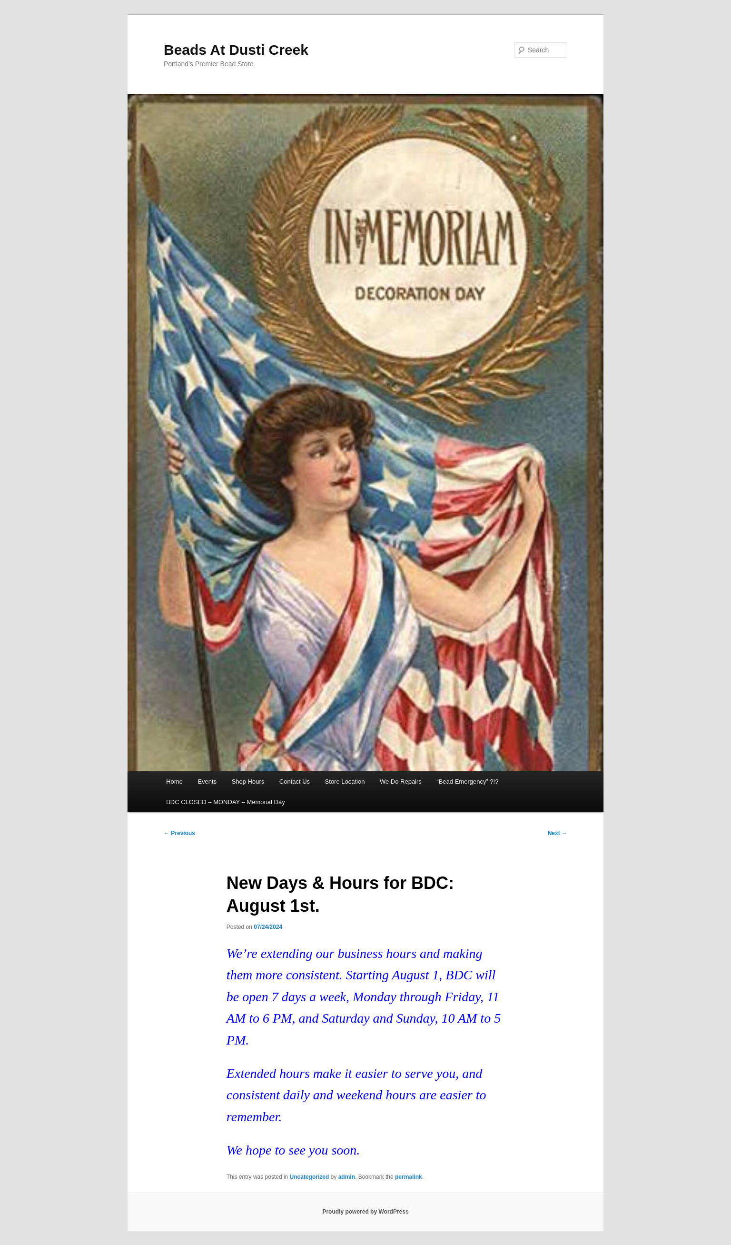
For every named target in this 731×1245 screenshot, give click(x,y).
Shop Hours (248, 781)
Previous (179, 833)
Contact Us (294, 781)
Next (557, 833)
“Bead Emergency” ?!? (467, 781)
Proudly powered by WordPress (365, 1211)
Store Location (345, 781)
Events (207, 781)
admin (346, 1177)
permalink (408, 1177)
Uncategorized (309, 1177)
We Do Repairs (401, 781)
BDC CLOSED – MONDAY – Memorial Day (225, 802)
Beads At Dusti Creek (236, 50)
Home (174, 781)
